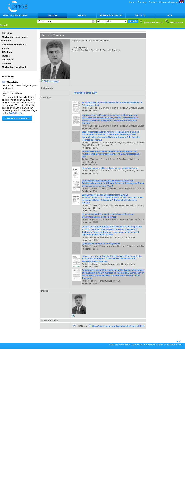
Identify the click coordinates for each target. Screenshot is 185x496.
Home (132, 2)
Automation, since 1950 (85, 93)
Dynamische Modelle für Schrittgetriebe (101, 243)
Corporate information (119, 344)
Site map (142, 2)
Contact (152, 2)
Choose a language (171, 2)
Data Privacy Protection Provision (147, 344)
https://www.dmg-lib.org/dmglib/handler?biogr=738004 (118, 326)
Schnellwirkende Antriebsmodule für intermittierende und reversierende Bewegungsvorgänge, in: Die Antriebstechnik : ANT (111, 154)
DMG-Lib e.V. (16, 113)
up (180, 341)
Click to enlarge (51, 81)
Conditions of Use (173, 344)
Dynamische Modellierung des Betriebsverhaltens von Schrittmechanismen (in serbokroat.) (108, 215)
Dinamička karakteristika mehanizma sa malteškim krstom (110, 168)
